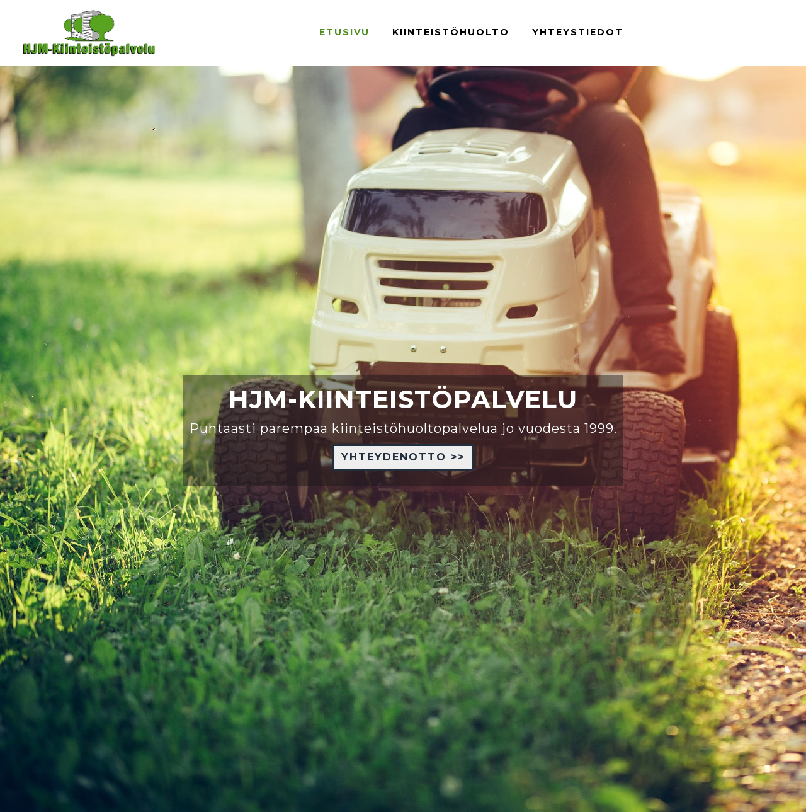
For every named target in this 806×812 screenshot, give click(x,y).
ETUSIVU (344, 32)
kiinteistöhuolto (450, 32)
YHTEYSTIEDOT (577, 32)
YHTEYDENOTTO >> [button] (403, 457)
